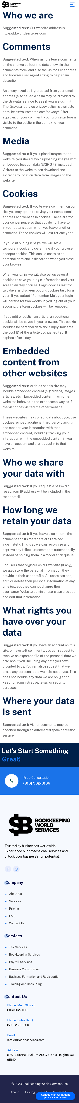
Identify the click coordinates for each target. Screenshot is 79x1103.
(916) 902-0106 (36, 783)
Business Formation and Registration (34, 976)
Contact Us (17, 923)
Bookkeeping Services (24, 954)
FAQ (12, 916)
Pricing (14, 908)
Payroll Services (20, 962)
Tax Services (18, 947)
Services (15, 901)
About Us (15, 894)
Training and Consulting (25, 984)
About (14, 1092)
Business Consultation (24, 969)
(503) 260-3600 (18, 1025)
